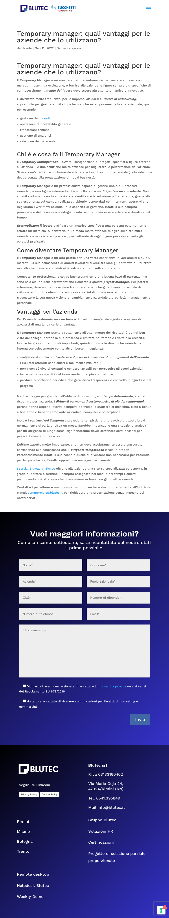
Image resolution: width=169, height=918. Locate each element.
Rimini (23, 821)
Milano (23, 831)
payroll (45, 118)
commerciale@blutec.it (45, 492)
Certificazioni (101, 842)
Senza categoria (69, 48)
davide (27, 48)
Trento (26, 851)
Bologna (28, 841)
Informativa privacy (111, 686)
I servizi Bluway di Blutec (36, 468)
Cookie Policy (49, 794)
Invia (140, 719)
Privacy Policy (29, 794)
